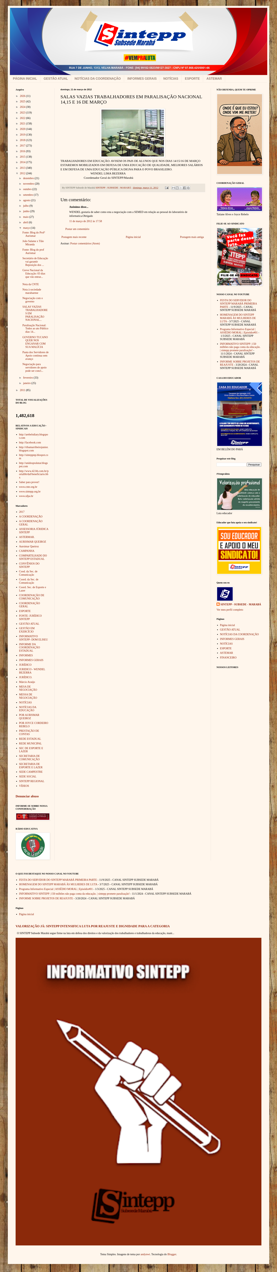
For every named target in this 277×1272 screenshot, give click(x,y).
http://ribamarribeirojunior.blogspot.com (33, 449)
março (26, 227)
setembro (28, 194)
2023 (23, 112)
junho (26, 211)
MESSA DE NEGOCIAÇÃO (28, 696)
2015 (23, 156)
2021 (23, 123)
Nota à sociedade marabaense (31, 291)
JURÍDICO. (25, 677)
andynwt (145, 1254)
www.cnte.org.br (28, 486)
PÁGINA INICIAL (25, 78)
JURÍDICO (25, 664)
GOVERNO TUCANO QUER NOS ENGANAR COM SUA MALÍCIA (35, 342)
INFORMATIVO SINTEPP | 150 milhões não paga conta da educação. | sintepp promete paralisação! (240, 347)
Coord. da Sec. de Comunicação (28, 581)
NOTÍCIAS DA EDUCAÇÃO (27, 709)
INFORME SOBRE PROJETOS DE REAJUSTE (46, 898)
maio (26, 216)
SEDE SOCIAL (27, 776)
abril (26, 222)
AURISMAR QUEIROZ (32, 541)
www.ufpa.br (26, 496)
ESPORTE (192, 78)
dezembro (29, 178)
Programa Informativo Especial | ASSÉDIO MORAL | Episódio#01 (239, 331)
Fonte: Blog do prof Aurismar (33, 251)
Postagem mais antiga (192, 237)
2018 (23, 140)
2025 (23, 101)
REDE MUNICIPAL (30, 743)
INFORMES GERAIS (142, 78)
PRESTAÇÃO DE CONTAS (29, 732)
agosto (27, 200)
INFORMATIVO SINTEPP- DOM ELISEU (33, 638)
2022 (23, 118)
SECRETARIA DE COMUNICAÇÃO (29, 758)
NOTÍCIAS (170, 78)
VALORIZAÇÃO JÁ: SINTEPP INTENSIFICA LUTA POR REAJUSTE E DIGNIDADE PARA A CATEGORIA (93, 926)
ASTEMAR (214, 78)
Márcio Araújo (27, 682)
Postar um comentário (77, 229)
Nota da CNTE (30, 284)
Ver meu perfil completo (230, 609)
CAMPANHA (27, 550)
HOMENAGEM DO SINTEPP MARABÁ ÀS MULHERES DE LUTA (238, 318)
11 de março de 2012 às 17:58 (85, 221)
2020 (23, 129)
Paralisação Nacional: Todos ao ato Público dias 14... (35, 328)
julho (26, 205)
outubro (27, 189)
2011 (23, 390)
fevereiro (28, 377)
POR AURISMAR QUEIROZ (29, 717)
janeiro (27, 383)
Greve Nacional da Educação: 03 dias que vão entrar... (33, 273)
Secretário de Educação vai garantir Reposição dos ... (35, 261)
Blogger (172, 1254)
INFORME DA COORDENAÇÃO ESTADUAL (29, 647)
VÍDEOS (24, 785)
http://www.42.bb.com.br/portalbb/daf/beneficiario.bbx (34, 474)
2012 (23, 173)
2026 (23, 96)
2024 (23, 106)
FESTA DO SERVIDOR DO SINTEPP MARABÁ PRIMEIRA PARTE (238, 303)
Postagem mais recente (73, 237)
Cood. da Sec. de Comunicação (28, 573)
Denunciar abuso (27, 796)
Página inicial (133, 237)
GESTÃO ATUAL (56, 78)
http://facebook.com (30, 442)
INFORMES (26, 655)
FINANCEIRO (228, 657)
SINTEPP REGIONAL (31, 781)
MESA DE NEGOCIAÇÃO (28, 688)
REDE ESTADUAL (30, 738)
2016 (23, 151)
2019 (23, 134)
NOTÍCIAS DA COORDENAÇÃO (98, 78)
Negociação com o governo (32, 300)
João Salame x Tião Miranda (33, 243)
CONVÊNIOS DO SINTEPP (29, 565)
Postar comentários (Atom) (85, 243)
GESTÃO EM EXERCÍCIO (27, 630)
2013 (23, 167)
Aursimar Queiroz (29, 546)
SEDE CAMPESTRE (31, 771)
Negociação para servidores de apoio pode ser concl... (34, 367)
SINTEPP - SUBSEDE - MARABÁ (240, 604)
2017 (23, 145)
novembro (29, 183)
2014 (23, 162)
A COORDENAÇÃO (31, 516)
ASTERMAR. (27, 537)
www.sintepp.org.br (30, 491)
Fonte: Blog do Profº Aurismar (33, 234)
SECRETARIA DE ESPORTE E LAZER (31, 766)
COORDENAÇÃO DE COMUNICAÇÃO (31, 597)
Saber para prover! (29, 482)
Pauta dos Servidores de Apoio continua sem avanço (35, 355)
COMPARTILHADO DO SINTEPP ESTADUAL (33, 557)
